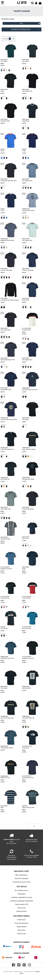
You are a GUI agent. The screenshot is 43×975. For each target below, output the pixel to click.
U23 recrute (21, 908)
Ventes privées (21, 911)
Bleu (30, 23)
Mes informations (21, 875)
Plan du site (21, 934)
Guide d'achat (21, 927)
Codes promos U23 (21, 904)
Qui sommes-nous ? (21, 890)
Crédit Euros (21, 920)
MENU (2, 3)
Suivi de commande (21, 878)
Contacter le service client (21, 882)
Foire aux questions (21, 923)
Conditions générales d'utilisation (21, 901)
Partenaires (21, 894)
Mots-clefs (21, 930)
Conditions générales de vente (21, 897)
